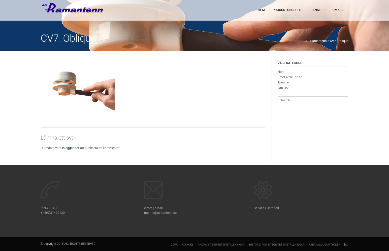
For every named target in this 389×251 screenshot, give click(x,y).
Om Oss (338, 10)
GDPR (174, 244)
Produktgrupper (287, 10)
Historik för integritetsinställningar (276, 244)
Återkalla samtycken (324, 244)
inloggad (68, 148)
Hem (261, 10)
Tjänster (316, 10)
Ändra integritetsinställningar (221, 244)
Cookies (187, 244)
